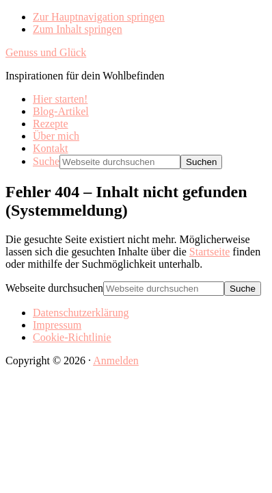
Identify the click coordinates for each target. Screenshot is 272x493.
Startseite (209, 251)
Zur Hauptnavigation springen (99, 17)
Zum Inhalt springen (77, 29)
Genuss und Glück (45, 52)
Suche (46, 161)
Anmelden (116, 360)
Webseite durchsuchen (54, 288)
